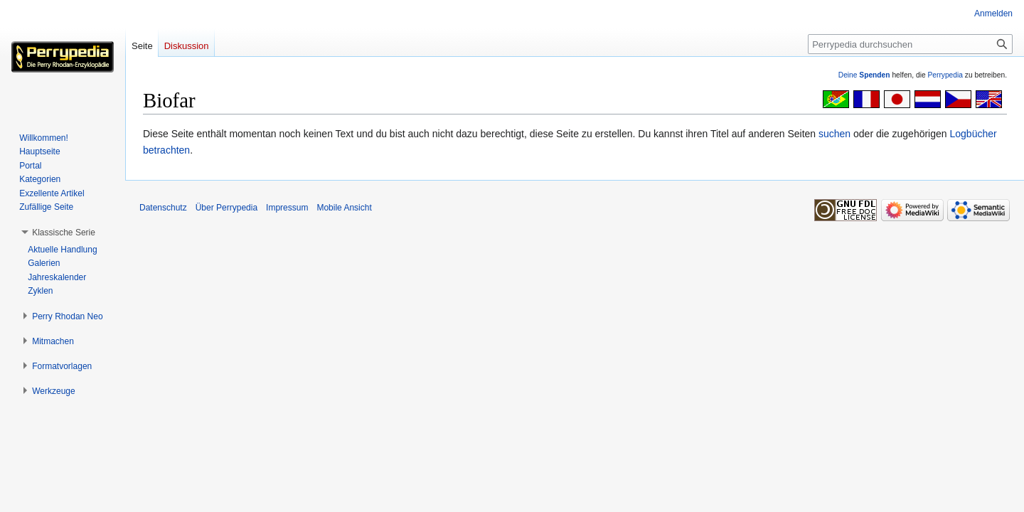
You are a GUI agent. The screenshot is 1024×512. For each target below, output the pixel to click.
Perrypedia (945, 75)
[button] (63, 233)
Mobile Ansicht (343, 208)
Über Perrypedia (226, 208)
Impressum (287, 208)
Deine (864, 75)
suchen (834, 133)
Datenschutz (163, 208)
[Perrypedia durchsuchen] (910, 44)
